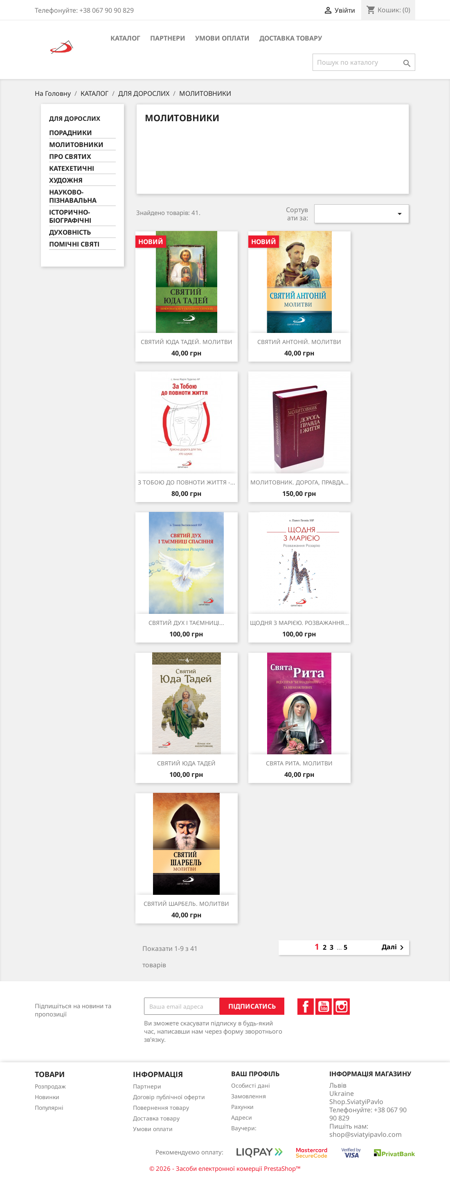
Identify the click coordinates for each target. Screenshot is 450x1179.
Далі (394, 948)
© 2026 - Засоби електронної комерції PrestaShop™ (225, 1168)
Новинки (47, 1097)
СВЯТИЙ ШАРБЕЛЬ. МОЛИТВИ (186, 903)
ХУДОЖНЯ (66, 180)
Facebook (305, 1006)
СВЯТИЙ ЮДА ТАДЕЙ (186, 763)
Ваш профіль (255, 1073)
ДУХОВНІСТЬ (70, 232)
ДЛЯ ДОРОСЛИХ (74, 118)
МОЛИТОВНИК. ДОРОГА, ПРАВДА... (299, 482)
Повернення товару (161, 1107)
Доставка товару (290, 38)
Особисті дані (250, 1085)
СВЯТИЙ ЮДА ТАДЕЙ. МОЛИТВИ (186, 342)
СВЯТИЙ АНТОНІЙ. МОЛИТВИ (299, 342)
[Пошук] (364, 62)
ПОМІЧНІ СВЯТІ (74, 244)
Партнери (167, 38)
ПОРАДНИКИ (70, 133)
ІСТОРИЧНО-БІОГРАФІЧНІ (70, 216)
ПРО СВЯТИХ (70, 156)
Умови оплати (222, 38)
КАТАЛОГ (125, 38)
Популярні (49, 1107)
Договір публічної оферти (169, 1097)
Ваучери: (243, 1128)
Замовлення (248, 1096)
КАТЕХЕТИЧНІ (71, 168)
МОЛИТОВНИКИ (76, 144)
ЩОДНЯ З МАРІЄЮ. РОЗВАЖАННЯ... (299, 623)
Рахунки (242, 1107)
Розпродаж (50, 1086)
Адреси (241, 1117)
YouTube (323, 1006)
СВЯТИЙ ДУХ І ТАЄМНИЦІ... (186, 623)
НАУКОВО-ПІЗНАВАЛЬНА (73, 196)
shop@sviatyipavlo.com (365, 1134)
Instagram (341, 1006)
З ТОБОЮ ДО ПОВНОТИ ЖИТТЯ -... (186, 482)
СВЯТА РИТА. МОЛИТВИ (299, 763)
